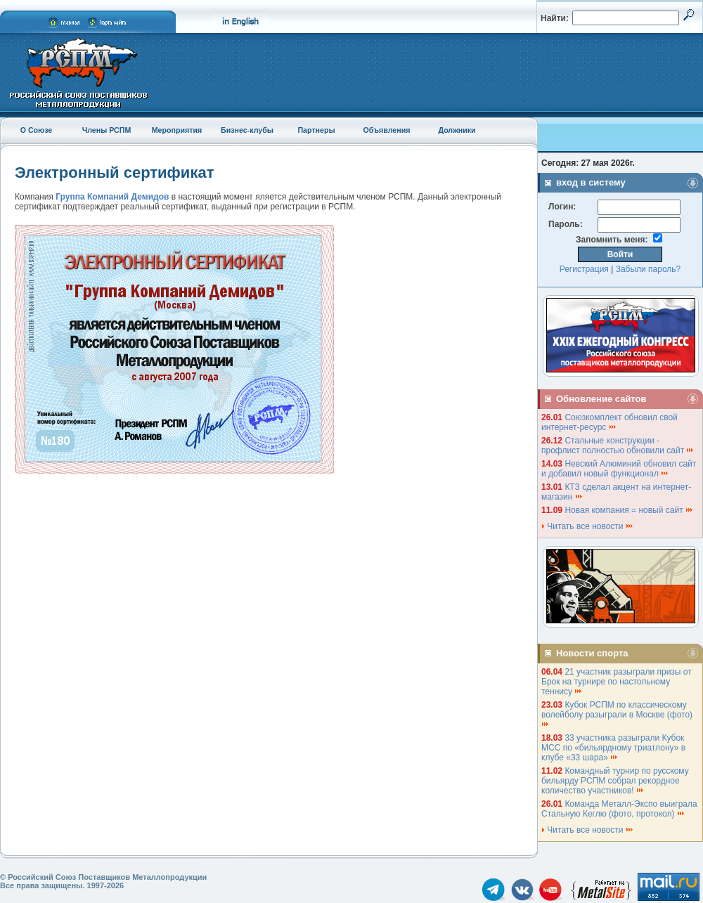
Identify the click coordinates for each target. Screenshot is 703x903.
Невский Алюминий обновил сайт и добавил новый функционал (618, 469)
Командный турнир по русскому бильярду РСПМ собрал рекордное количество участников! (615, 780)
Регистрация (584, 269)
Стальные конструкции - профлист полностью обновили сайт (618, 445)
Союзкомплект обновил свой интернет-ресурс (609, 422)
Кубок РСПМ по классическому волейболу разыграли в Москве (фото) (618, 713)
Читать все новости (587, 526)
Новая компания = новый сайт (629, 510)
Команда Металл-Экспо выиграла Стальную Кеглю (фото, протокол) (619, 809)
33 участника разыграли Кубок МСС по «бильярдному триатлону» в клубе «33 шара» (613, 747)
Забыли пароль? (648, 269)
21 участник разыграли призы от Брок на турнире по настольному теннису (616, 681)
